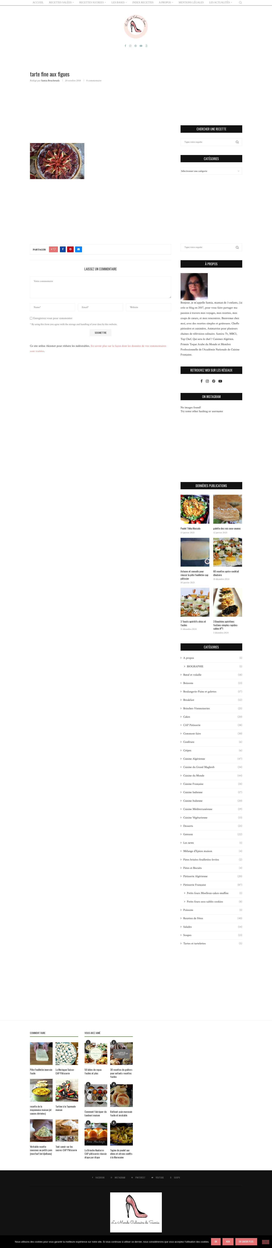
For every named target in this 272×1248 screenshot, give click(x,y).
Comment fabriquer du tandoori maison (96, 1113)
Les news (212, 843)
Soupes (212, 935)
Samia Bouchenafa (50, 80)
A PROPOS (165, 2)
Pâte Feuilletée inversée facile (41, 1071)
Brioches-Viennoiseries (212, 708)
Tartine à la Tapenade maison (66, 1107)
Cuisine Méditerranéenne (212, 809)
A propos (212, 658)
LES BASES (117, 2)
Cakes (212, 717)
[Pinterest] (135, 45)
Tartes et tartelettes (212, 943)
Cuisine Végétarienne (212, 817)
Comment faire (212, 733)
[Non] (265, 1242)
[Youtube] (141, 45)
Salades (212, 927)
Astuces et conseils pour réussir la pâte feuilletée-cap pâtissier (194, 574)
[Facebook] (125, 45)
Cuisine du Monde (212, 775)
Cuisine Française (212, 784)
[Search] (240, 2)
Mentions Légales (191, 2)
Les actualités (219, 2)
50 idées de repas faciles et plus (93, 1071)
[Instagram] (130, 45)
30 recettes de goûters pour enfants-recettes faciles (121, 1072)
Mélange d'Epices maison (212, 851)
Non (228, 1241)
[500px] (146, 45)
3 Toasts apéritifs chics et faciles (193, 622)
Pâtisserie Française (212, 885)
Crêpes (212, 750)
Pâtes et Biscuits (212, 868)
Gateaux (212, 834)
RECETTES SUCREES (91, 2)
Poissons (212, 910)
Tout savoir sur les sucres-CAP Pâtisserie (66, 1147)
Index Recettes (142, 2)
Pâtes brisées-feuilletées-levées (212, 859)
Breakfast (212, 700)
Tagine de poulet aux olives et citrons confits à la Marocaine (121, 1153)
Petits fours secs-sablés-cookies (214, 901)
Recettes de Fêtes (212, 918)
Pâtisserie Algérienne (212, 876)
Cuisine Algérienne (212, 759)
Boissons (212, 683)
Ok (216, 1241)
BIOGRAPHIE (214, 666)
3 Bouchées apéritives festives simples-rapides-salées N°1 (225, 624)
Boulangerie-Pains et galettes (212, 691)
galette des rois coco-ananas (227, 528)
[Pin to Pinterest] (70, 249)
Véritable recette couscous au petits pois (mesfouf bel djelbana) (41, 1149)
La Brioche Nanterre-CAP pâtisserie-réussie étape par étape (96, 1153)
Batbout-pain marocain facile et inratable (121, 1113)
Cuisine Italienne (212, 801)
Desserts (212, 826)
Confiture (212, 742)
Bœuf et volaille (212, 675)
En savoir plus (246, 1241)
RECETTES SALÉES (60, 2)
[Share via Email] (78, 249)
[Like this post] (54, 249)
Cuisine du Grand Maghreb (212, 767)
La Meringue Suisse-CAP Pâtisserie (65, 1071)
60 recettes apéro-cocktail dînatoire (226, 572)
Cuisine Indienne (212, 792)
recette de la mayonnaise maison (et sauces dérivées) (40, 1109)
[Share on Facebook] (63, 249)
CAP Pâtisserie (212, 725)
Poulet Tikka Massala (190, 528)
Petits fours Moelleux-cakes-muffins (214, 893)
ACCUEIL (38, 2)
